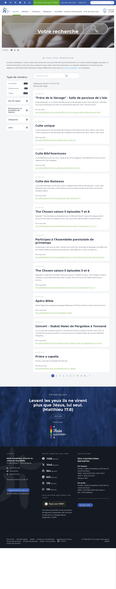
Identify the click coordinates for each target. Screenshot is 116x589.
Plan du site (10, 580)
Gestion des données (13, 584)
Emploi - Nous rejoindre (47, 582)
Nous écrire (14, 512)
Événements (18, 88)
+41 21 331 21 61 (15, 509)
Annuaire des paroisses (30, 582)
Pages (18, 94)
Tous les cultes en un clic (16, 521)
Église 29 (82, 3)
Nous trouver (15, 515)
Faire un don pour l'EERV (46, 3)
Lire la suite (58, 457)
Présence (36, 11)
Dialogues (47, 11)
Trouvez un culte (108, 10)
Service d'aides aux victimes (17, 535)
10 (87, 416)
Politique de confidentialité (45, 580)
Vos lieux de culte (68, 3)
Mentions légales (22, 580)
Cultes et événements (73, 11)
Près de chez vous (91, 11)
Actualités (59, 11)
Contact (63, 582)
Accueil (15, 11)
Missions (25, 11)
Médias (32, 580)
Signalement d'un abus (17, 531)
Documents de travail (14, 582)
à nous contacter (70, 68)
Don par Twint (85, 546)
